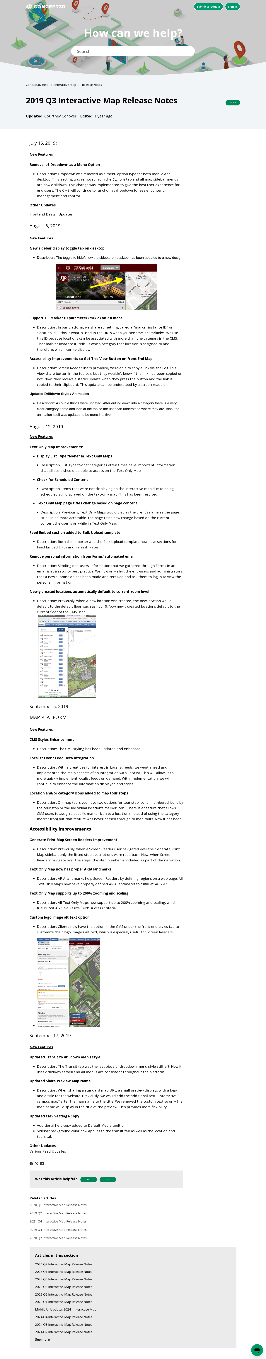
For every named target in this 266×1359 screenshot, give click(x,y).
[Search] (133, 51)
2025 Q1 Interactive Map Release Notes (63, 1302)
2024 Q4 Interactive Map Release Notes (63, 1317)
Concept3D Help (37, 85)
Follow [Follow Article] (232, 102)
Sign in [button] (232, 6)
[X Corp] (36, 1163)
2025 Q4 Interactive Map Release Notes (63, 1279)
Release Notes (92, 85)
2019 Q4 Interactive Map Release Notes (58, 1229)
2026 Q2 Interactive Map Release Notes (63, 1264)
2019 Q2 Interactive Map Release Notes (58, 1213)
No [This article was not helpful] (108, 1179)
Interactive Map (65, 85)
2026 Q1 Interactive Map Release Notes (63, 1271)
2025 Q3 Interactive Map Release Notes (63, 1287)
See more (42, 1339)
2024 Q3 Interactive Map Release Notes (63, 1324)
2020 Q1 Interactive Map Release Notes (58, 1205)
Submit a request (208, 6)
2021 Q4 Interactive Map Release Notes (58, 1221)
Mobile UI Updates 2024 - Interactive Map (65, 1309)
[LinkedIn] (42, 1163)
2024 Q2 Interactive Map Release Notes (63, 1332)
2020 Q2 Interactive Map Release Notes (58, 1238)
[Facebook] (31, 1163)
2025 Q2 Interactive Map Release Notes (63, 1294)
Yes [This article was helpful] (89, 1179)
